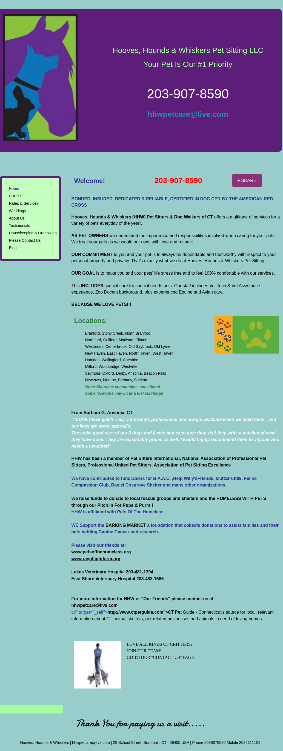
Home (14, 188)
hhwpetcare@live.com (188, 114)
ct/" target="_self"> (123, 612)
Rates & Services (23, 203)
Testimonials (19, 225)
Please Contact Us (25, 240)
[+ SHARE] (247, 180)
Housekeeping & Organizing (33, 233)
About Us (17, 218)
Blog (13, 248)
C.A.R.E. (16, 196)
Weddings (17, 211)
